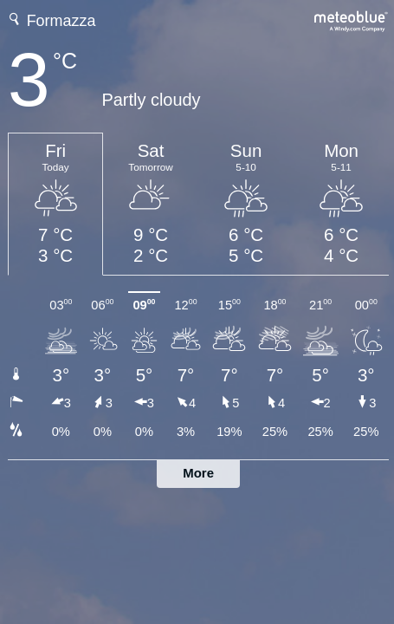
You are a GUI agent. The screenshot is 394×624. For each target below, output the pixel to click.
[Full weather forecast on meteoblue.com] (351, 19)
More (198, 472)
